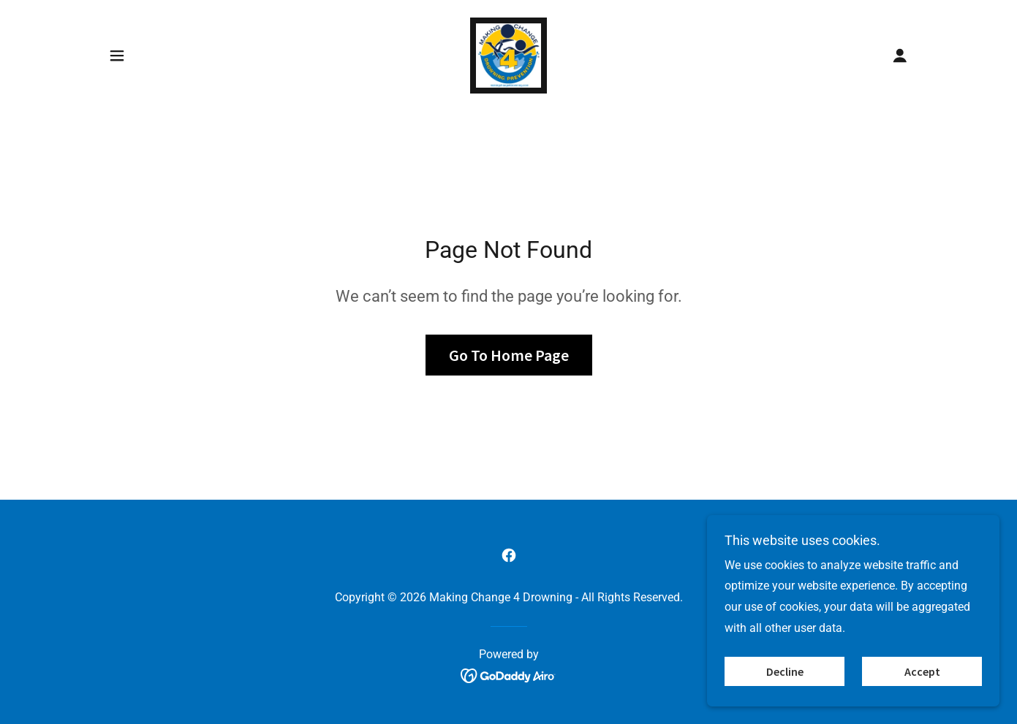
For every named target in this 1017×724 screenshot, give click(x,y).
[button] (117, 55)
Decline (785, 671)
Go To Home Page (509, 355)
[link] (508, 54)
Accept (922, 671)
